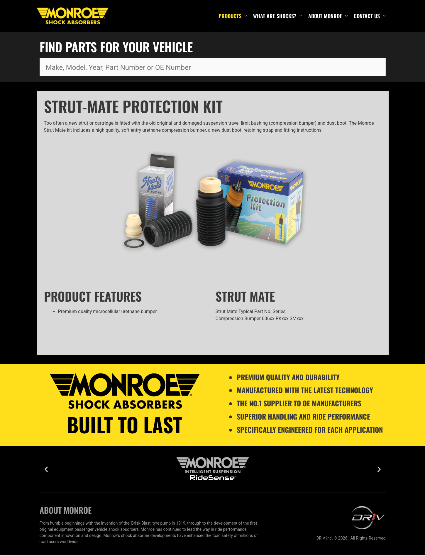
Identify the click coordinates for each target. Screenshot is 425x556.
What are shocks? (275, 16)
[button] (46, 470)
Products (230, 16)
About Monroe (325, 16)
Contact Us (367, 16)
